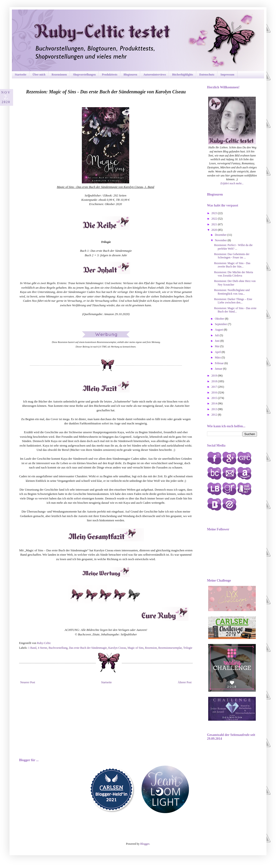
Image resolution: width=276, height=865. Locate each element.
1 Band (32, 647)
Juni (217, 340)
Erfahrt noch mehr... (232, 183)
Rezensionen (59, 74)
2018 (215, 381)
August (219, 329)
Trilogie (187, 647)
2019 (215, 375)
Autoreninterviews (154, 74)
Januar (219, 368)
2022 (215, 218)
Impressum (227, 74)
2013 (215, 409)
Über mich (39, 74)
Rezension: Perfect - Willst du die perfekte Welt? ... (233, 246)
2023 (215, 213)
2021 (215, 224)
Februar (219, 363)
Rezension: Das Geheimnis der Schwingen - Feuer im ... (231, 255)
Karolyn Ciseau (117, 647)
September (221, 324)
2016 (215, 392)
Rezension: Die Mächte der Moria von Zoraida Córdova (233, 274)
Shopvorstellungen (84, 74)
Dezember (221, 234)
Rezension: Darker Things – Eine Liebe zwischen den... (233, 300)
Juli (217, 335)
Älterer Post (185, 682)
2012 (215, 414)
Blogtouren (130, 74)
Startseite (20, 74)
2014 (215, 403)
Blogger (144, 843)
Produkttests (109, 74)
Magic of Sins (135, 647)
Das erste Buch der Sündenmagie (88, 647)
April (218, 352)
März (218, 357)
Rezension (151, 647)
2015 (215, 398)
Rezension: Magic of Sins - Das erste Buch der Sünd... (235, 310)
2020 (215, 229)
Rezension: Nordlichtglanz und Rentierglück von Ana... (232, 291)
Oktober (220, 318)
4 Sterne (42, 647)
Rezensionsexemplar (170, 647)
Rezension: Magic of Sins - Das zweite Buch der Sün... (232, 265)
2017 (215, 386)
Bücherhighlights (182, 74)
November (221, 240)
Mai (217, 346)
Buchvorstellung (58, 647)
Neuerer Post (27, 682)
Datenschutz (206, 74)
